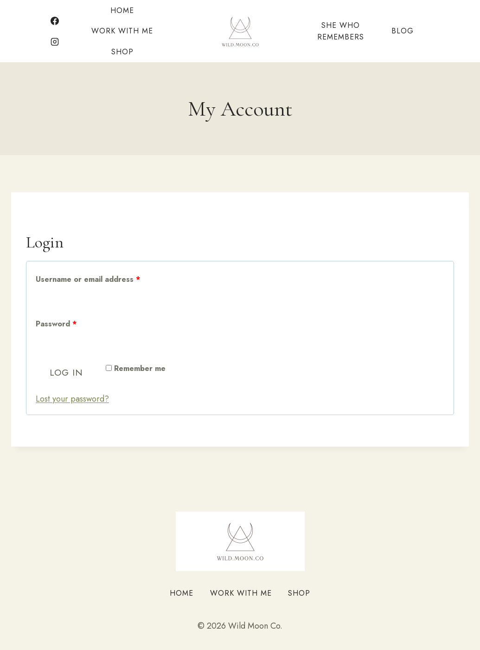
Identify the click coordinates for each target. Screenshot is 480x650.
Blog (402, 31)
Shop (122, 51)
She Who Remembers (340, 31)
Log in (66, 372)
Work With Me (122, 31)
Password (58, 324)
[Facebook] (54, 21)
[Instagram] (54, 41)
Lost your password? (72, 399)
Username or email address (90, 280)
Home (122, 10)
